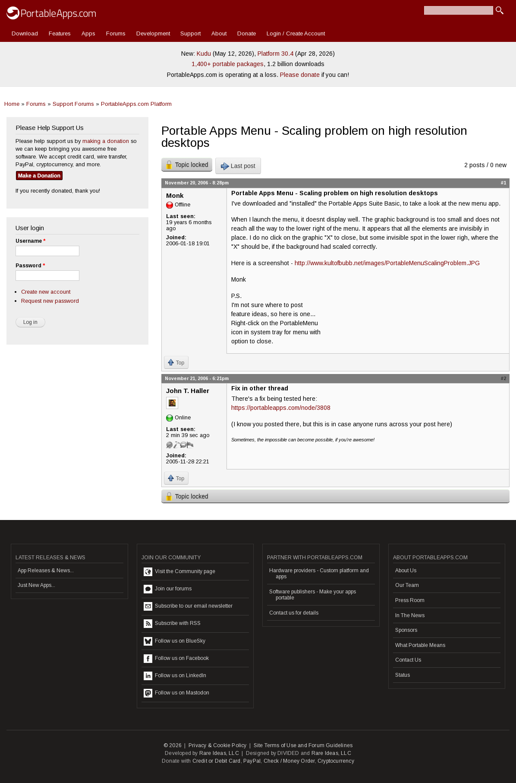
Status (402, 675)
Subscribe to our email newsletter (188, 606)
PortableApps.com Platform (136, 104)
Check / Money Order (289, 761)
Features (60, 33)
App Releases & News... (46, 570)
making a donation (105, 141)
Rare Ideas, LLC (219, 753)
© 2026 (173, 745)
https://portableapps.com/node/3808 (280, 407)
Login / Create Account (296, 33)
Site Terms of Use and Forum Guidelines (303, 745)
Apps (88, 33)
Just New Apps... (36, 585)
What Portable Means (420, 645)
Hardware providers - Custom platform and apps (319, 573)
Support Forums (73, 104)
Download (25, 33)
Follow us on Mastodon (176, 693)
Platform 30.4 (275, 53)
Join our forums (168, 589)
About (219, 33)
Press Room (410, 600)
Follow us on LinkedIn (175, 676)
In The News (410, 615)
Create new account (45, 291)
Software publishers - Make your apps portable (312, 595)
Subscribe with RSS (172, 623)
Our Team (407, 585)
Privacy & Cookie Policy (218, 745)
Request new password (50, 301)
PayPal (252, 761)
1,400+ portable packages (228, 63)
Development (153, 33)
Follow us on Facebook (176, 658)
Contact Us (408, 660)
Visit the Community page (179, 571)
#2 (503, 378)
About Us (405, 570)
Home (11, 104)
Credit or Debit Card (216, 761)
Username (30, 241)
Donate (246, 33)
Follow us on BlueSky (174, 641)
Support (190, 33)
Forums (116, 33)
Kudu (204, 53)
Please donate (300, 74)
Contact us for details (293, 613)
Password (30, 266)
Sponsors (406, 630)
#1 (503, 182)
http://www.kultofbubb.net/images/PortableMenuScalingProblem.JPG (387, 263)
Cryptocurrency (336, 761)
